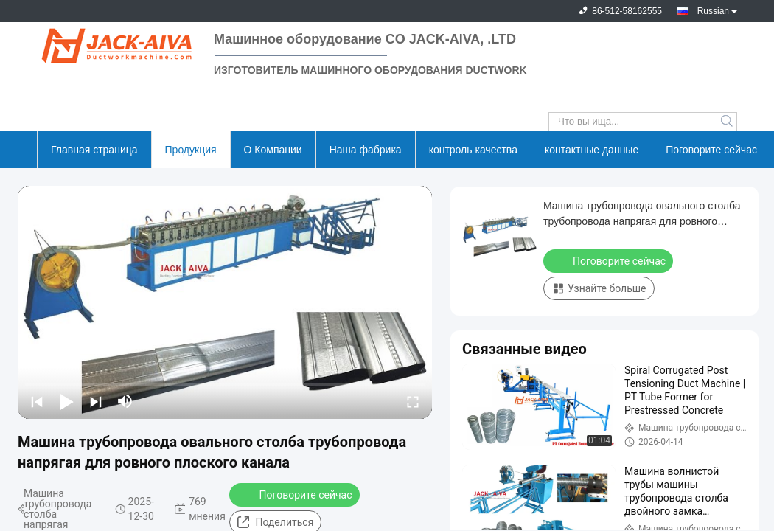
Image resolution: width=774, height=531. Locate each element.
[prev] (37, 401)
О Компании (273, 150)
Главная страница (94, 150)
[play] (224, 302)
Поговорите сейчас (711, 150)
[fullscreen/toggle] (413, 401)
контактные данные (591, 150)
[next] (96, 401)
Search (728, 121)
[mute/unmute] (125, 401)
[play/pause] (66, 401)
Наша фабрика (366, 150)
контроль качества (473, 150)
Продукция (191, 150)
